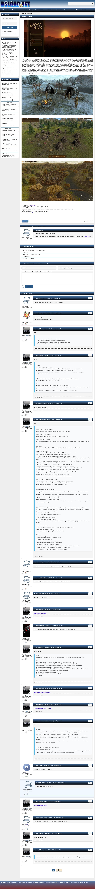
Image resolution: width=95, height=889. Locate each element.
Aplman (41, 593)
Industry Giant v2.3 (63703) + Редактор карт (32, 254)
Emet (40, 298)
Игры (65, 9)
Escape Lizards (26, 252)
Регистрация (14, 34)
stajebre (41, 577)
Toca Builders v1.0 (26, 256)
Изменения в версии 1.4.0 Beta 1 (42, 708)
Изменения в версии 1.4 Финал (42, 692)
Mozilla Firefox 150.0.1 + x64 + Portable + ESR (9, 43)
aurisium (41, 817)
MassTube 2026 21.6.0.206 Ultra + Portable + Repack (9, 60)
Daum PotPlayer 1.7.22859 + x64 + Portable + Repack (9, 57)
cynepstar (41, 625)
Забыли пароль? (5, 34)
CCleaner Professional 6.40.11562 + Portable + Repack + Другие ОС (9, 53)
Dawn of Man (32, 212)
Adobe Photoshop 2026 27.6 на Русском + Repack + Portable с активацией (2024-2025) (9, 46)
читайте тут (87, 236)
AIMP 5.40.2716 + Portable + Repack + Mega (8, 67)
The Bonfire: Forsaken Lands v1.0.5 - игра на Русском (34, 250)
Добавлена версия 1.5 (40, 613)
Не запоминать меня (8, 31)
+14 (25, 221)
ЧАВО (76, 9)
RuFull (40, 328)
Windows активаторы (40, 9)
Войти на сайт (10, 27)
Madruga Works (32, 205)
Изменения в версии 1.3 (40, 805)
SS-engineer (43, 782)
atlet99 (40, 765)
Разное (70, 9)
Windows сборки (16, 9)
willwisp (41, 562)
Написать (84, 9)
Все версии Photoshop (27, 9)
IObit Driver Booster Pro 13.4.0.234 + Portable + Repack (8, 74)
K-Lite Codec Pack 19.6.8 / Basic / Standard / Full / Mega (9, 71)
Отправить (29, 286)
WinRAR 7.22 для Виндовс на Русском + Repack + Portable (9, 50)
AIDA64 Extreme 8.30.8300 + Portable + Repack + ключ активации (8, 63)
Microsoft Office (50, 9)
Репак (8, 9)
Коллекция (59, 9)
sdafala (40, 313)
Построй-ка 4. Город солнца (28, 258)
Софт (3, 9)
